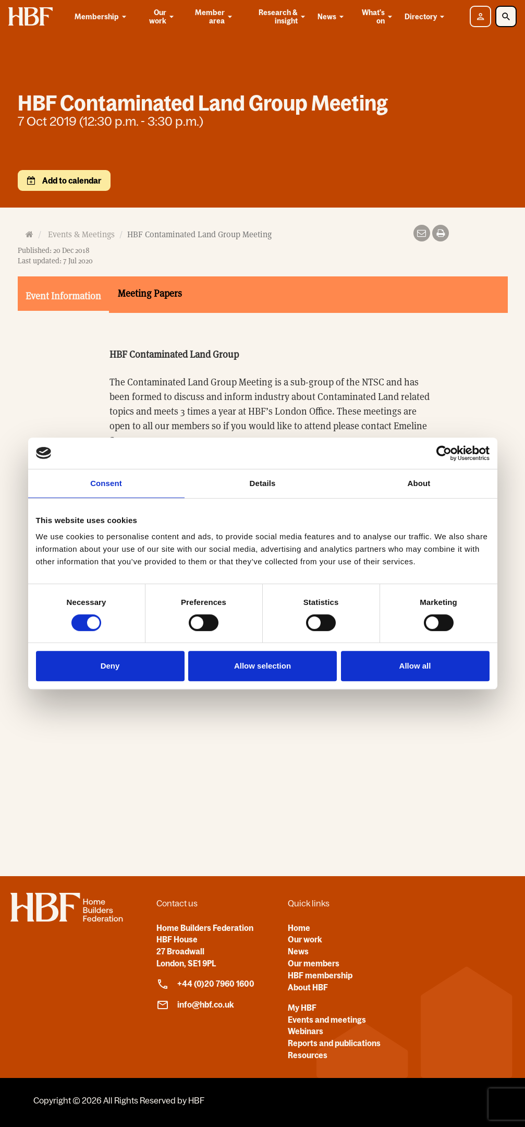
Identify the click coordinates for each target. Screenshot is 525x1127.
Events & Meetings (81, 234)
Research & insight (283, 17)
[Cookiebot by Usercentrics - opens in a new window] (444, 453)
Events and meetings (327, 1019)
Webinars (305, 1031)
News (332, 16)
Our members (313, 963)
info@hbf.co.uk (195, 1005)
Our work (162, 17)
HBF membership (320, 975)
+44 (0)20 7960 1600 (205, 984)
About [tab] (419, 483)
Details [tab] (263, 483)
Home (299, 928)
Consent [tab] (106, 483)
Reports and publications (334, 1043)
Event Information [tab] (63, 296)
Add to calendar (71, 180)
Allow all (415, 665)
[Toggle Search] (506, 16)
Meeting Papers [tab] (150, 293)
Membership (102, 16)
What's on (378, 17)
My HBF (302, 1007)
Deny (110, 665)
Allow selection (262, 665)
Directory (426, 16)
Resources (307, 1055)
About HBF (308, 987)
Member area (214, 17)
